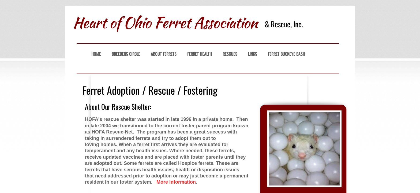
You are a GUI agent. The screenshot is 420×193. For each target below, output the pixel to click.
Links (252, 54)
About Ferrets (164, 54)
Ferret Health (199, 54)
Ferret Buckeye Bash (286, 54)
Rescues (230, 54)
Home (96, 54)
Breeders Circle (126, 54)
